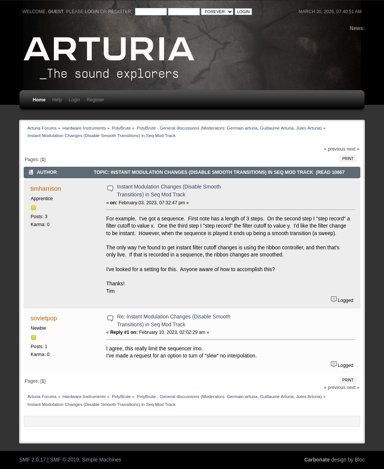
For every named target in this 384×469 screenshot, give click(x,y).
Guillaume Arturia (277, 127)
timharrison (45, 188)
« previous (334, 149)
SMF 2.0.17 (32, 460)
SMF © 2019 (64, 460)
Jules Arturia (308, 127)
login (92, 11)
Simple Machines (102, 460)
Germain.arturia (242, 127)
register (119, 11)
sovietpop (43, 318)
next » (353, 149)
